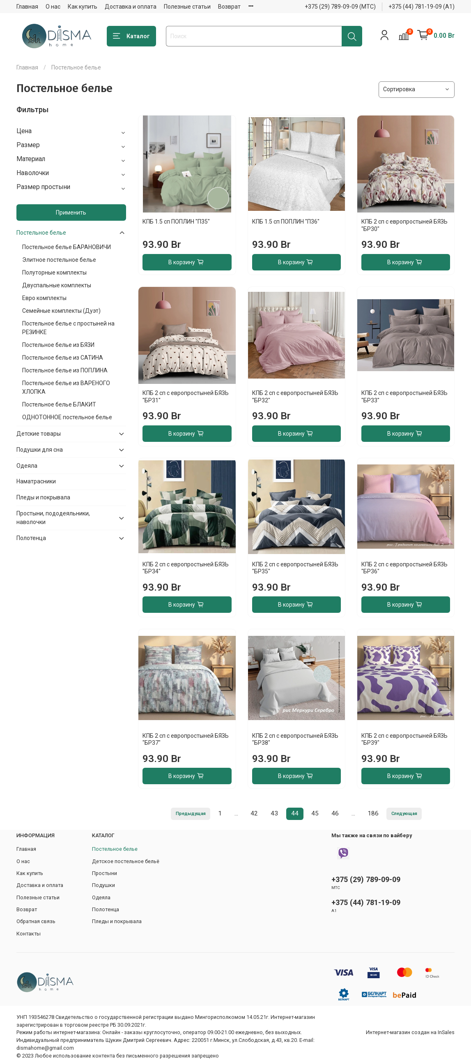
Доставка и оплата (130, 6)
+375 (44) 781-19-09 (365, 902)
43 (274, 813)
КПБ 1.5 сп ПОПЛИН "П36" (285, 221)
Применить (71, 212)
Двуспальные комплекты (56, 285)
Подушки (103, 885)
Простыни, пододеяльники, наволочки (53, 517)
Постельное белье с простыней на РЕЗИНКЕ (68, 327)
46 (335, 813)
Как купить (82, 6)
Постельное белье (41, 232)
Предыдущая (191, 813)
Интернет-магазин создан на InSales (410, 1032)
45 (315, 813)
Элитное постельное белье (59, 259)
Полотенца (31, 538)
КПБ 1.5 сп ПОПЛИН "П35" (176, 221)
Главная (27, 6)
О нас (53, 6)
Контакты (28, 934)
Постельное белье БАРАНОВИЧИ (66, 247)
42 (254, 813)
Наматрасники (36, 481)
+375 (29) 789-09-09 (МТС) (340, 6)
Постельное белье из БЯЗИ (58, 345)
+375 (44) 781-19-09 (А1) (421, 6)
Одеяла (26, 465)
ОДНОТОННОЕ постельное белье (67, 417)
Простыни (104, 873)
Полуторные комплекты (54, 272)
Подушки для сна (39, 449)
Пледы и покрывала (43, 497)
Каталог (131, 36)
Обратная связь (35, 921)
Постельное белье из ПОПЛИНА (65, 370)
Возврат (229, 6)
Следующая (404, 813)
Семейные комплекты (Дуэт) (61, 310)
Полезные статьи (187, 6)
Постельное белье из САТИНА (62, 357)
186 (373, 813)
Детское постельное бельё (125, 861)
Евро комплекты (44, 298)
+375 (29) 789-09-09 (365, 879)
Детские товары (38, 433)
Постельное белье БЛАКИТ (59, 404)
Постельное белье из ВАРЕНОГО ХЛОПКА (66, 387)
